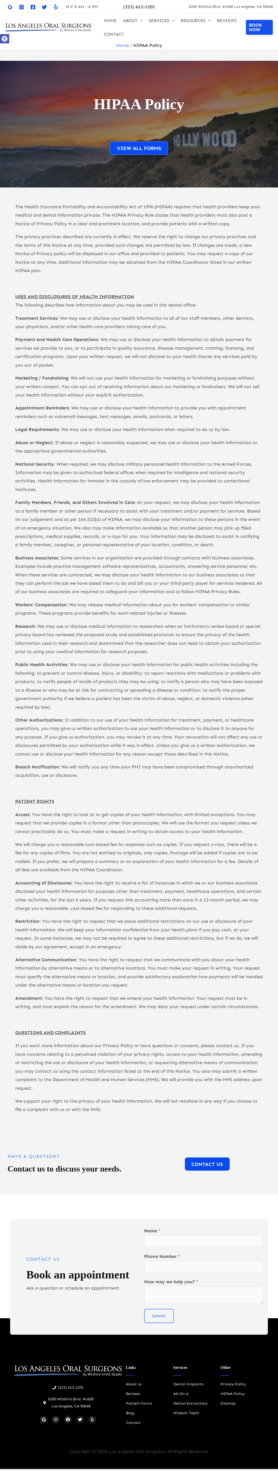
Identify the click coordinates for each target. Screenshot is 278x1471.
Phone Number (162, 1257)
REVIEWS (227, 20)
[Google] (10, 7)
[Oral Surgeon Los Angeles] (48, 27)
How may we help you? (171, 1284)
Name (152, 1231)
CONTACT (114, 34)
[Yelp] (55, 7)
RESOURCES (193, 20)
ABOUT (130, 20)
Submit (159, 1318)
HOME (110, 20)
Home (122, 45)
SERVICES (159, 20)
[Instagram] (21, 7)
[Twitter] (44, 7)
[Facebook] (32, 7)
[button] (139, 7)
